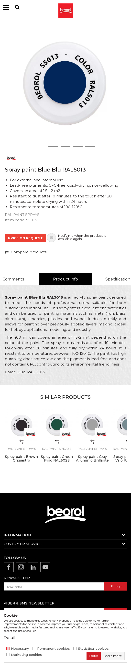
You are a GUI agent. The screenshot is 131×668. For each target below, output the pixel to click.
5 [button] (90, 146)
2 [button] (53, 146)
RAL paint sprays (22, 215)
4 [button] (77, 146)
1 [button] (41, 146)
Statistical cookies (93, 648)
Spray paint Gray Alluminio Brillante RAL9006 (92, 460)
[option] (65, 86)
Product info (65, 279)
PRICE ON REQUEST (25, 238)
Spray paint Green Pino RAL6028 (57, 458)
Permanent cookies (53, 648)
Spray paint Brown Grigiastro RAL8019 (21, 460)
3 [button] (66, 146)
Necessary (20, 648)
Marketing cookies (26, 655)
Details (10, 637)
